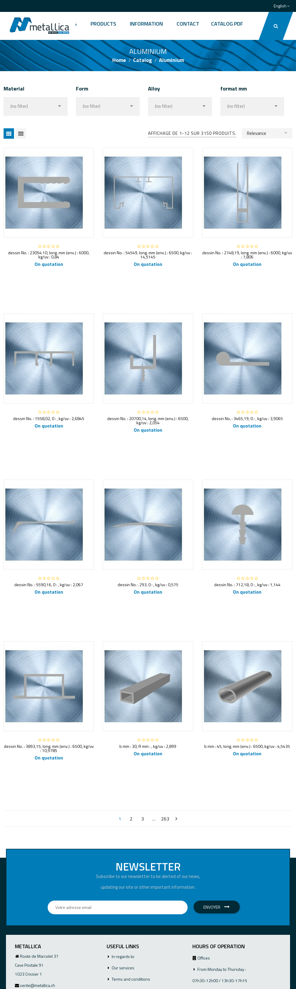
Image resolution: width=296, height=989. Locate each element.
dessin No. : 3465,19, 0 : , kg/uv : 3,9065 (247, 418)
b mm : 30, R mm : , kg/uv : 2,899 (147, 746)
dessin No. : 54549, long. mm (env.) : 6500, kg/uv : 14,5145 (148, 254)
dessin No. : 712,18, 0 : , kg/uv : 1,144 (247, 584)
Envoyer (216, 907)
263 (165, 818)
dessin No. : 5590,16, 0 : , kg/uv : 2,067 (48, 584)
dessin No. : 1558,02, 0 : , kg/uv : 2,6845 (48, 418)
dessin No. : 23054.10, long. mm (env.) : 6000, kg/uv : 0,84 (48, 254)
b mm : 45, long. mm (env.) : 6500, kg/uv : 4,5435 (247, 746)
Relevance (267, 132)
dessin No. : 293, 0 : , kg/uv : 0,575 (148, 584)
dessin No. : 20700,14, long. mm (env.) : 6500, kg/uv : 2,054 (147, 420)
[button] (276, 26)
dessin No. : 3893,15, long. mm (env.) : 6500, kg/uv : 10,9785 (49, 748)
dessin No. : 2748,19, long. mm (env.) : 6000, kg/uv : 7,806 (247, 254)
